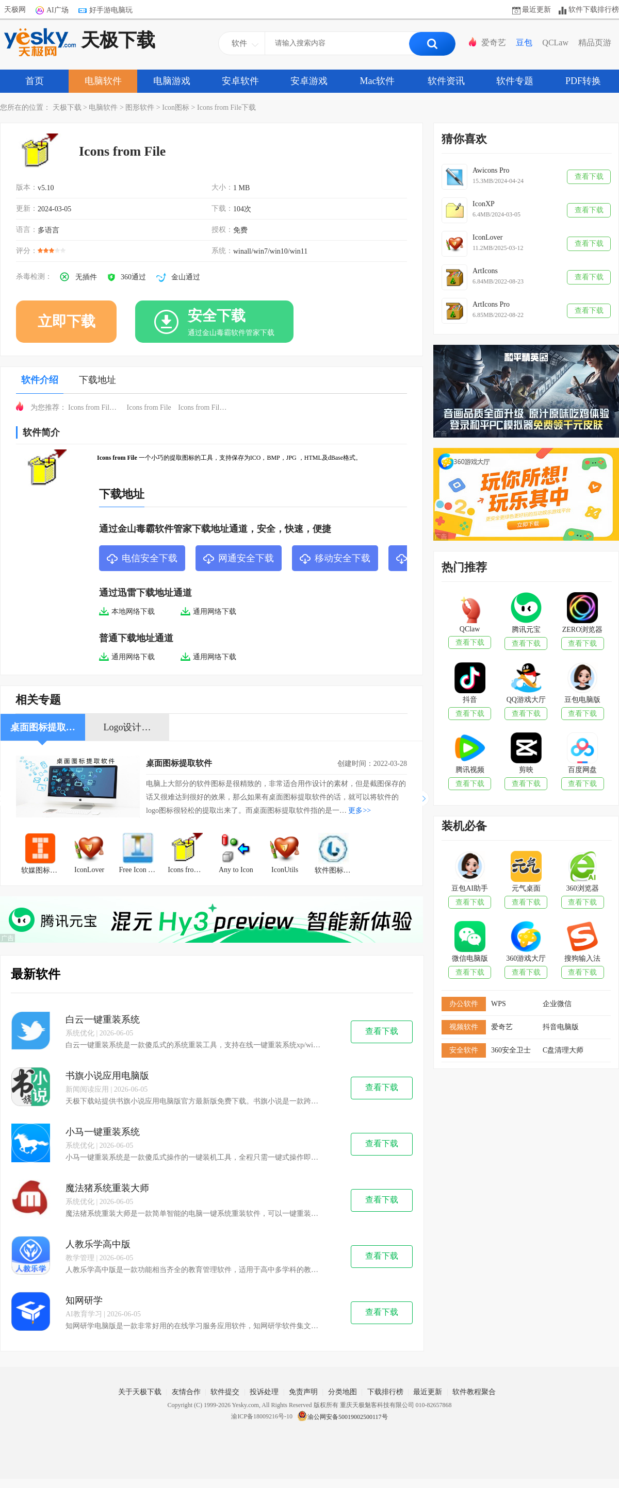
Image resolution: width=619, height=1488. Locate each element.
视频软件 (463, 1027)
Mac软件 (377, 81)
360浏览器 (582, 888)
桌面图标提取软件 (179, 763)
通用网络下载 (208, 611)
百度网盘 (582, 770)
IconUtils (284, 870)
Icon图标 (175, 107)
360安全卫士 (511, 1050)
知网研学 (84, 1300)
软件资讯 (446, 81)
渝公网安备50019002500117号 (342, 1416)
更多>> (359, 810)
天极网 (15, 9)
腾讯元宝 (526, 629)
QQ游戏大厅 (526, 700)
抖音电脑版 (561, 1027)
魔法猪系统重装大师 (107, 1188)
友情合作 (186, 1392)
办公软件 (463, 1004)
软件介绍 (39, 380)
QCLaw (555, 42)
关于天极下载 (139, 1392)
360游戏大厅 (526, 958)
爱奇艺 (493, 42)
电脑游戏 (171, 81)
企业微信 (557, 1004)
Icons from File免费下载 (96, 407)
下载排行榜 (385, 1392)
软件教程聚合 (474, 1392)
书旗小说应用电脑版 (107, 1076)
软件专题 (514, 81)
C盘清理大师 (563, 1050)
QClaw (470, 629)
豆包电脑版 (582, 700)
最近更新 (536, 9)
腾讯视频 (469, 770)
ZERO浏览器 (582, 629)
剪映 (526, 770)
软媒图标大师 (42, 870)
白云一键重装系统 (103, 1019)
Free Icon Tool (140, 870)
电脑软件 (103, 81)
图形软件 (139, 107)
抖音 (470, 700)
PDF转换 (583, 81)
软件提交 (224, 1392)
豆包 (524, 42)
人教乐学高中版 (98, 1244)
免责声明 (303, 1392)
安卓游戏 (309, 81)
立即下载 (66, 321)
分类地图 (342, 1392)
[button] (425, 798)
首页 (34, 81)
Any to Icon (236, 870)
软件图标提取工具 (337, 870)
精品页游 (594, 42)
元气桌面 (526, 888)
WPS (498, 1004)
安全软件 (463, 1050)
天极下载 (79, 42)
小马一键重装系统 (103, 1132)
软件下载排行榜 (593, 9)
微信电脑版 (470, 958)
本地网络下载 (127, 611)
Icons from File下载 (226, 107)
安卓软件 (240, 81)
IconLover (89, 870)
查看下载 (381, 1031)
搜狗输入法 (582, 958)
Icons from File (149, 407)
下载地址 (97, 380)
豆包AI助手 (469, 888)
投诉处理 (264, 1392)
